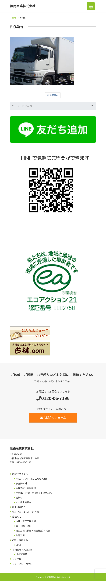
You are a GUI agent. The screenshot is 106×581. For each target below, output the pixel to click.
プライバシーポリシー (23, 563)
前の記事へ (52, 95)
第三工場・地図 (23, 525)
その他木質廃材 (23, 502)
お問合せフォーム (53, 417)
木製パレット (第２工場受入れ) (31, 478)
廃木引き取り (19, 507)
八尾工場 (20, 535)
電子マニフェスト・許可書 (25, 511)
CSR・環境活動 (20, 540)
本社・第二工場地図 (26, 521)
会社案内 (16, 516)
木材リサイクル (20, 473)
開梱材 (19, 497)
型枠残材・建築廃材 (26, 488)
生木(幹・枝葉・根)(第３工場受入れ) (34, 492)
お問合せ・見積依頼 (22, 549)
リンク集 (16, 559)
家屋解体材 (21, 483)
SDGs (18, 544)
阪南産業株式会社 (22, 6)
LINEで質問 (21, 554)
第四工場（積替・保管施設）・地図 (33, 530)
